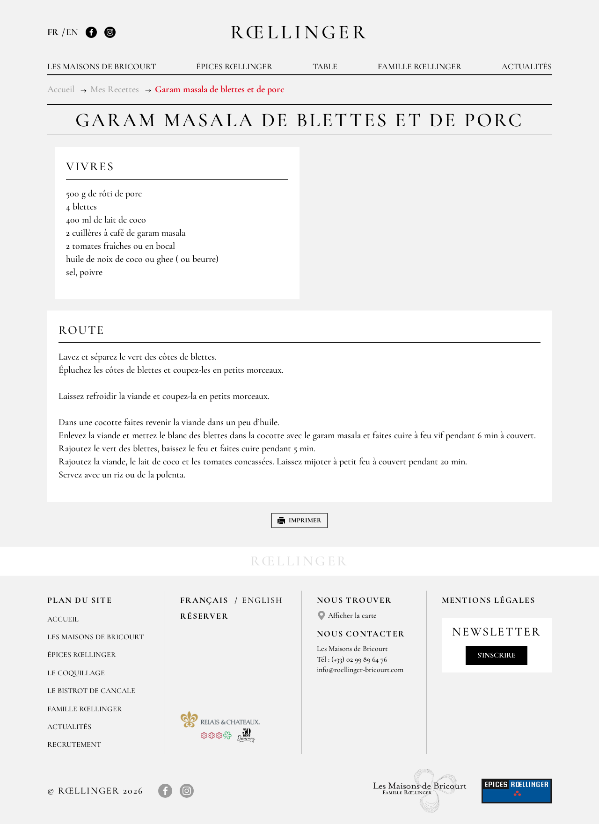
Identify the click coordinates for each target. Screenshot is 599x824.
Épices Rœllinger (234, 66)
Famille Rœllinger (419, 66)
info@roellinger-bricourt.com (360, 669)
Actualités (527, 66)
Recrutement (74, 744)
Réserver (204, 616)
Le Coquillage (76, 673)
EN (72, 32)
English (262, 600)
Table (325, 66)
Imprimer (299, 520)
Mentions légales (488, 600)
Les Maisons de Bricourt (101, 66)
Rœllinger (299, 32)
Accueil (63, 619)
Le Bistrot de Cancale (91, 690)
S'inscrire (496, 655)
